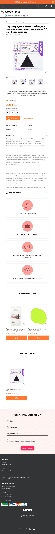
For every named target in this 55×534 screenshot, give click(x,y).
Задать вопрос (27, 448)
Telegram (10, 15)
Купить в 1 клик (28, 118)
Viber (26, 15)
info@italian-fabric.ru (7, 471)
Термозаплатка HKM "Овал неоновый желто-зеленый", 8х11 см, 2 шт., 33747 (37, 330)
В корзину (14, 118)
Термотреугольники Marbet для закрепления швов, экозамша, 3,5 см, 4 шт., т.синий (15, 390)
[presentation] (8, 56)
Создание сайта (23, 529)
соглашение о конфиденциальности (34, 440)
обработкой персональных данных (25, 441)
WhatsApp (19, 15)
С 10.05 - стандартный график (25, 2)
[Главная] (2, 13)
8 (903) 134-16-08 (12, 12)
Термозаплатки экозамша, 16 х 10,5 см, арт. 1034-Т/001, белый (15, 330)
